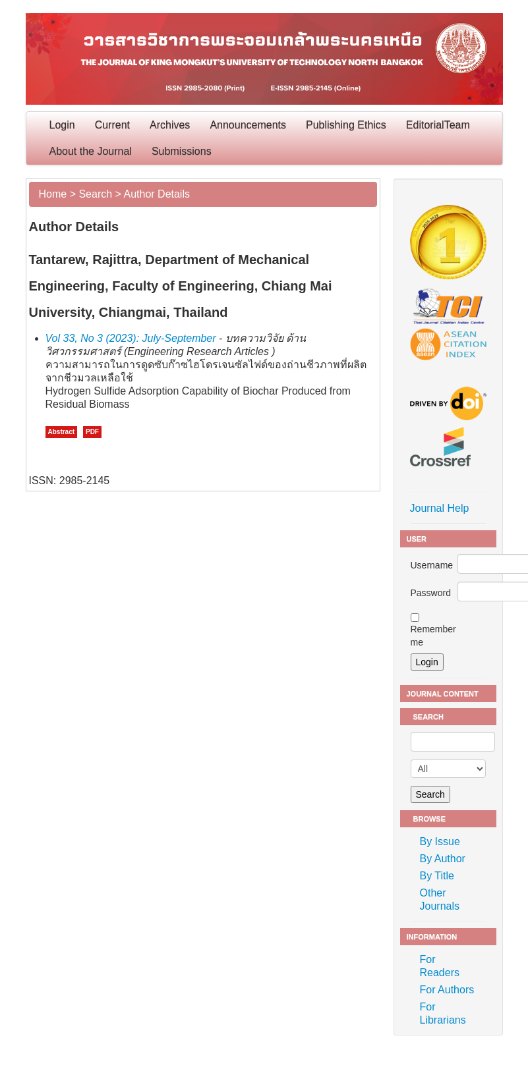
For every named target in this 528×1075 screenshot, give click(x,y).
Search (95, 194)
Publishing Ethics (346, 124)
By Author (442, 858)
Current (112, 124)
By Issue (440, 841)
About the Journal (90, 151)
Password (431, 593)
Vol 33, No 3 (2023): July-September (130, 338)
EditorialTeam (438, 124)
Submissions (182, 151)
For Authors (447, 989)
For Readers (439, 966)
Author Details (156, 194)
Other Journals (439, 899)
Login (62, 124)
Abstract (61, 431)
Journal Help (439, 508)
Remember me (433, 636)
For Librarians (443, 1013)
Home (53, 194)
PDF (92, 431)
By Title (437, 875)
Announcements (248, 124)
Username (432, 565)
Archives (170, 124)
